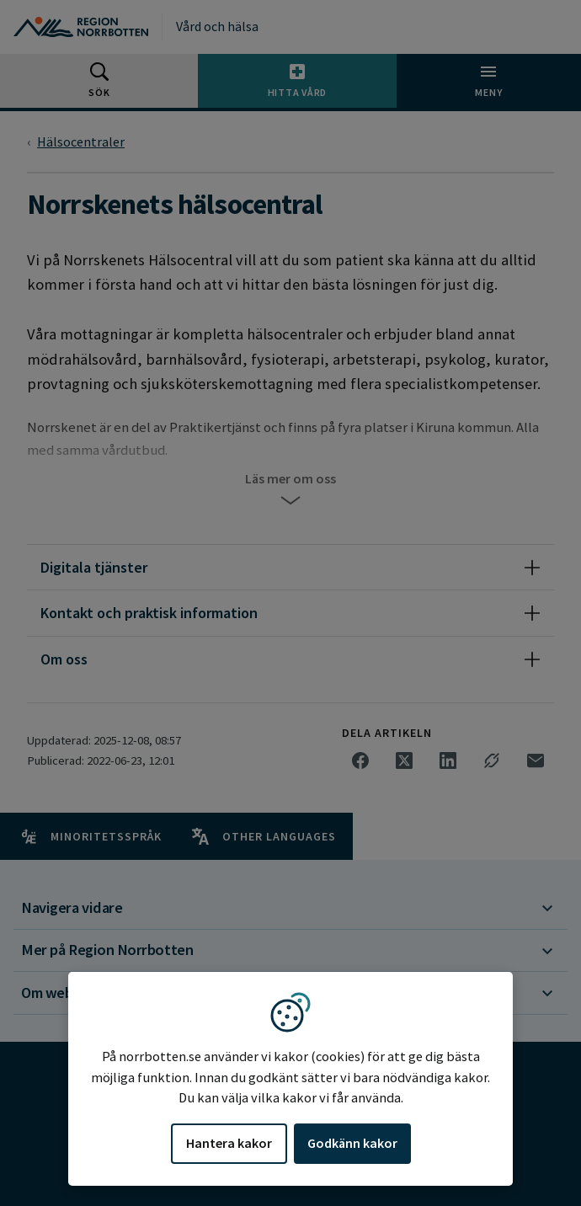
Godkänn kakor (352, 1142)
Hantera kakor (229, 1142)
